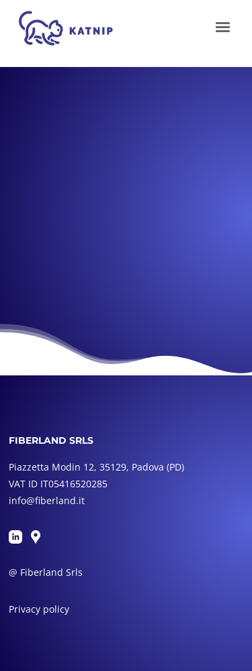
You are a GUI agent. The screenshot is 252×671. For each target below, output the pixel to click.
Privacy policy (39, 609)
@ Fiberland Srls (46, 572)
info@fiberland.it (47, 500)
